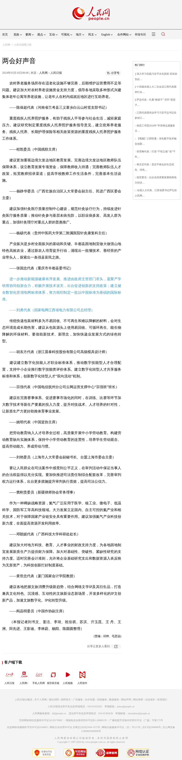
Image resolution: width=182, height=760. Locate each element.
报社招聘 (54, 699)
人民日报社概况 (23, 699)
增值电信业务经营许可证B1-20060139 (86, 720)
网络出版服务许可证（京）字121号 (121, 727)
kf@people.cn (59, 713)
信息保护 (150, 699)
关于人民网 (40, 699)
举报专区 (140, 34)
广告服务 (78, 699)
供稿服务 (102, 699)
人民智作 (82, 676)
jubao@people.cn (125, 706)
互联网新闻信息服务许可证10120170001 (41, 720)
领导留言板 (53, 676)
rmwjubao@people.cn (139, 713)
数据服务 (114, 699)
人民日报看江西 (22, 44)
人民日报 (9, 676)
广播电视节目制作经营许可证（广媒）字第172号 (136, 720)
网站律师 (138, 699)
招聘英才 (66, 699)
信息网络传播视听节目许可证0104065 (27, 727)
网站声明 (126, 699)
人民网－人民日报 (50, 72)
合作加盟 (90, 699)
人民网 (6, 44)
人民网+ (24, 676)
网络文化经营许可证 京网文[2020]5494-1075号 (75, 727)
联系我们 (162, 699)
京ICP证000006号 (151, 727)
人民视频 (67, 676)
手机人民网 (38, 676)
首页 (5, 34)
